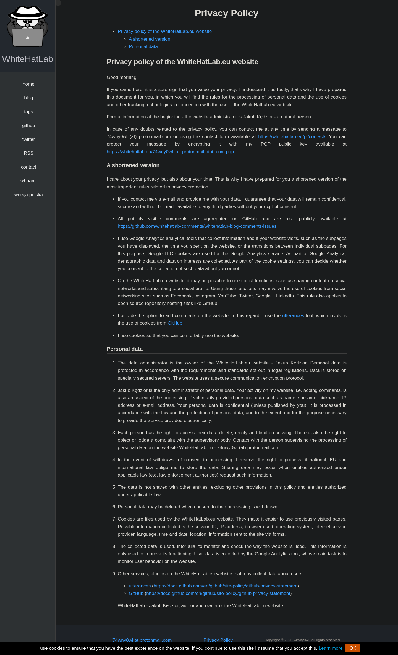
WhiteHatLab (27, 59)
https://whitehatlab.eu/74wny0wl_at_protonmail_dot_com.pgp (170, 151)
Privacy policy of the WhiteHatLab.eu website (165, 31)
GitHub (174, 323)
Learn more (331, 648)
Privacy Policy (218, 640)
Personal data (143, 46)
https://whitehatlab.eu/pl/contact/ (291, 136)
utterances (293, 315)
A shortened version (149, 39)
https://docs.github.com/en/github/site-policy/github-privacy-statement (226, 586)
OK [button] (353, 648)
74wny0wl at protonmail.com (142, 640)
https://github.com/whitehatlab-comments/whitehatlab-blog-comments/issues (197, 226)
